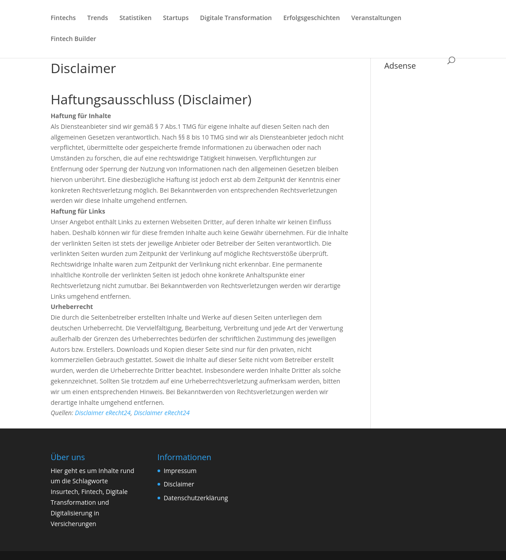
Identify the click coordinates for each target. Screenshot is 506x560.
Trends (97, 18)
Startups (175, 18)
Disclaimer (179, 484)
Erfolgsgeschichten (311, 18)
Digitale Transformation (236, 18)
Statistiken (136, 18)
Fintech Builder (73, 39)
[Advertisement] (419, 208)
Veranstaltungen (376, 18)
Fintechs (63, 18)
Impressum (180, 470)
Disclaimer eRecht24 (103, 412)
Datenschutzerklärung (196, 498)
